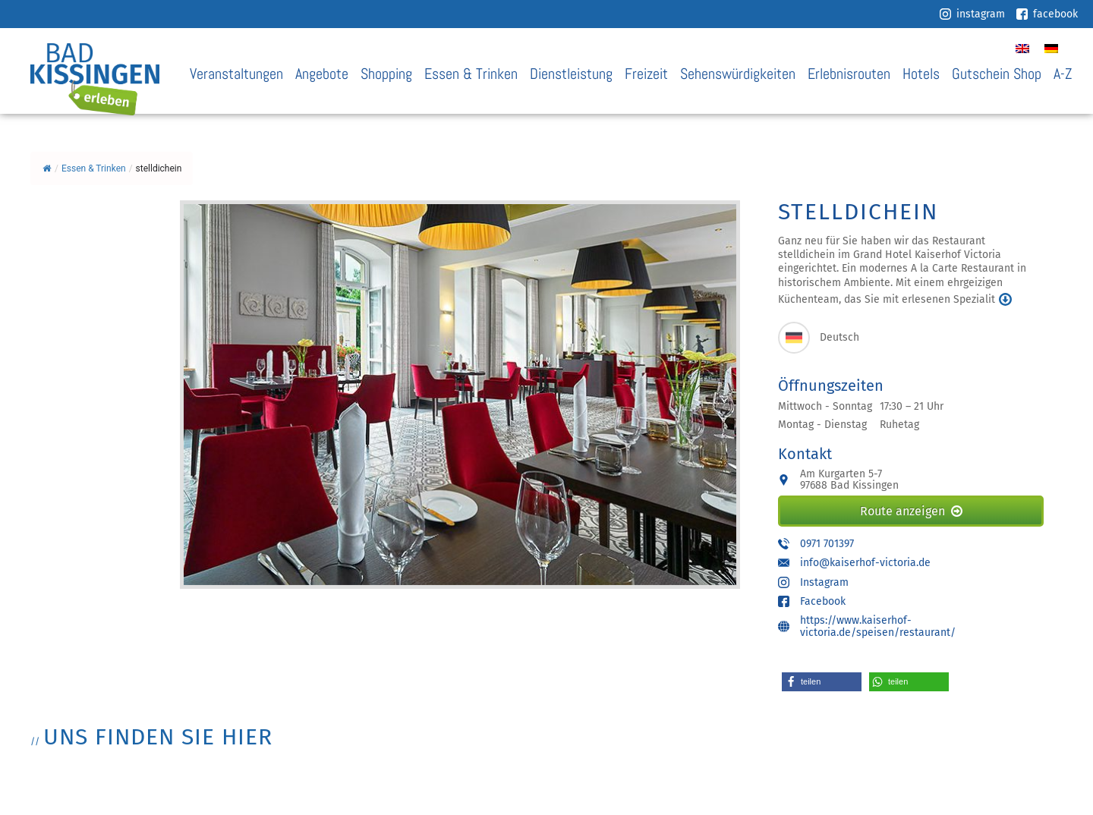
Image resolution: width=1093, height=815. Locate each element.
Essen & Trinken (471, 74)
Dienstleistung (571, 74)
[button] (821, 681)
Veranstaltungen (236, 74)
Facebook (823, 601)
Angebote (321, 74)
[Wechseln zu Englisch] (1022, 47)
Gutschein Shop (996, 74)
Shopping (386, 74)
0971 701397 (827, 543)
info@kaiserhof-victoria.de (865, 562)
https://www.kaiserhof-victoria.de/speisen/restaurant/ (878, 626)
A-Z (1063, 74)
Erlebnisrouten (849, 74)
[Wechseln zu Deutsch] (1051, 47)
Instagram (824, 582)
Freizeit (646, 74)
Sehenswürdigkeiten (737, 74)
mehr (1005, 299)
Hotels (921, 74)
